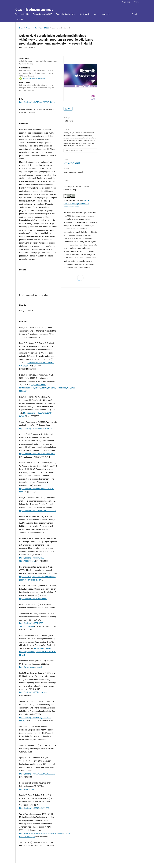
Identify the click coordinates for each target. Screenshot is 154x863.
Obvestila (106, 14)
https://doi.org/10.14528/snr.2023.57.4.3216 (37, 102)
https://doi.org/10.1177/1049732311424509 (37, 454)
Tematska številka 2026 (65, 14)
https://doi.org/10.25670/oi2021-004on (35, 808)
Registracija (126, 2)
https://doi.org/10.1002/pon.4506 (32, 692)
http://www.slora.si (27, 789)
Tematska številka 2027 (42, 14)
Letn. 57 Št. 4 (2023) (41, 28)
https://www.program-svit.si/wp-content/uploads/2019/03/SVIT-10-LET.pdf (37, 651)
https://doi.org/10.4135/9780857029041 (35, 428)
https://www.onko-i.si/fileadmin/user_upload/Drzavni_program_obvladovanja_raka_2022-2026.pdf (47, 388)
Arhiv (96, 14)
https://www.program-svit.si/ (30, 667)
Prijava (136, 2)
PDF (69, 109)
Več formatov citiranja (73, 150)
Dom (21, 28)
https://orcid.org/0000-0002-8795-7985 (34, 78)
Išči (134, 14)
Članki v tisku (84, 14)
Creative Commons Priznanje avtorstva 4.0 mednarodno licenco (76, 203)
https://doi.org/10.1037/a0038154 (33, 599)
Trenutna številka (22, 14)
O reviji (20, 19)
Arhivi (28, 28)
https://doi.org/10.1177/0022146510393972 (37, 774)
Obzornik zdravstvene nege (34, 10)
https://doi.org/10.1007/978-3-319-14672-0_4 (37, 511)
